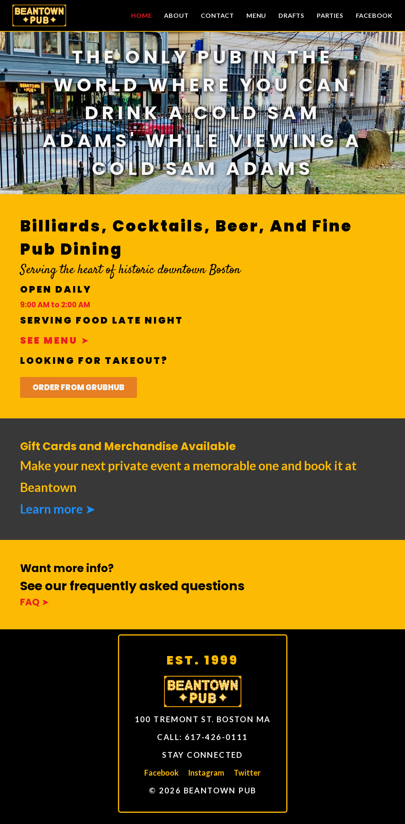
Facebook (374, 15)
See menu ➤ (55, 340)
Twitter (247, 772)
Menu (256, 15)
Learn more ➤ (58, 508)
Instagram (206, 772)
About (176, 15)
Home (141, 15)
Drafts (291, 15)
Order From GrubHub (78, 387)
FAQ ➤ (34, 602)
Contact (217, 15)
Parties (330, 15)
